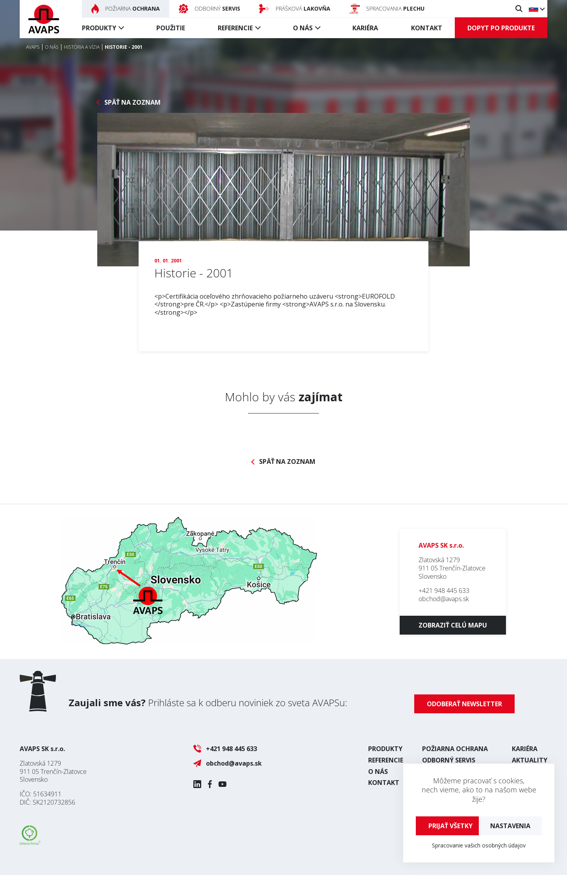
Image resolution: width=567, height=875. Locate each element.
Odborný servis (448, 760)
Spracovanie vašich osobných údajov (479, 845)
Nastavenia (510, 825)
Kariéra (365, 28)
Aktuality (529, 760)
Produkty (99, 28)
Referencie (235, 28)
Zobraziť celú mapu (453, 625)
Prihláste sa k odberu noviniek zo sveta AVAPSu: (208, 702)
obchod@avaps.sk (444, 598)
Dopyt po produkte (501, 28)
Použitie (170, 28)
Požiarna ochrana (455, 748)
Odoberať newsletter (464, 704)
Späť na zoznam (132, 102)
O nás (303, 28)
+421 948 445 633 (444, 590)
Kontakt (426, 28)
